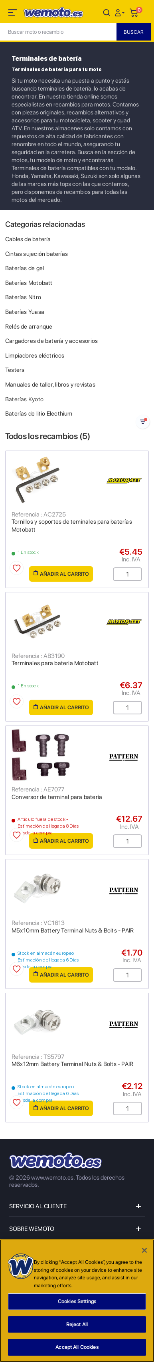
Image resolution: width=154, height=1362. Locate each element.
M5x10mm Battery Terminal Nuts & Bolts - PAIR (73, 930)
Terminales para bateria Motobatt (55, 663)
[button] (121, 12)
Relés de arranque (29, 326)
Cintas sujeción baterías (36, 253)
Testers (14, 369)
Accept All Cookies (76, 1347)
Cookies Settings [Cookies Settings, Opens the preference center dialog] (77, 1302)
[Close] (144, 1250)
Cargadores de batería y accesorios (51, 340)
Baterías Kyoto (24, 399)
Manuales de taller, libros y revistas (50, 384)
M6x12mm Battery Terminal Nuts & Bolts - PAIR (72, 1064)
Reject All (77, 1325)
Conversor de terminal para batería (57, 797)
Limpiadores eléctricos (35, 355)
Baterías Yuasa (24, 311)
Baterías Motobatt (29, 282)
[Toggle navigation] (13, 14)
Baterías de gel (24, 268)
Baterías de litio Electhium (39, 413)
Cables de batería (28, 239)
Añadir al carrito (61, 573)
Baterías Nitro (23, 297)
